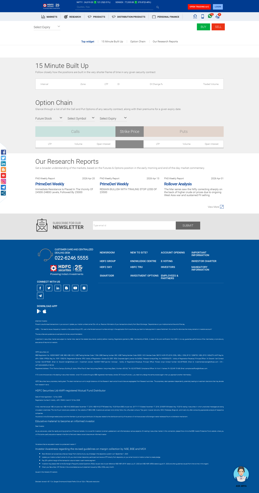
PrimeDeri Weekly (49, 184)
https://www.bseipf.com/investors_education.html (52, 438)
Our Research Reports (165, 41)
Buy (203, 27)
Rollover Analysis (178, 184)
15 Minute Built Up (112, 41)
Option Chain (138, 41)
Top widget (87, 41)
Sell (218, 27)
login (218, 6)
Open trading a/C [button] (199, 6)
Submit (188, 225)
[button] (47, 27)
